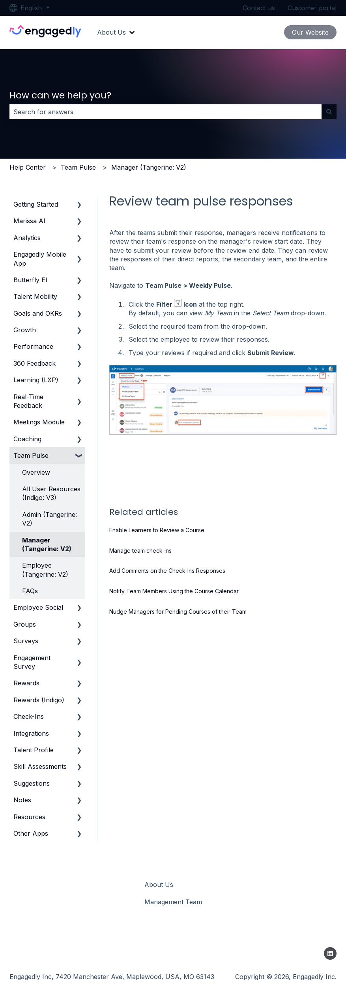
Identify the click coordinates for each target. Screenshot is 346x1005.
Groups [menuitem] (24, 624)
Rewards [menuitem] (26, 683)
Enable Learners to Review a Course (156, 530)
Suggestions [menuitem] (31, 783)
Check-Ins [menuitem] (28, 716)
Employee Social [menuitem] (38, 607)
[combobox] (165, 111)
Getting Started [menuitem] (35, 204)
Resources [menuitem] (29, 817)
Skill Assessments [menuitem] (40, 766)
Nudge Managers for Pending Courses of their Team (178, 611)
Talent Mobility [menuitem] (35, 296)
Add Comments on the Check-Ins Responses (167, 570)
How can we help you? (60, 95)
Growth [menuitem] (24, 330)
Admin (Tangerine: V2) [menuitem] (49, 519)
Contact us (259, 8)
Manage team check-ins (140, 550)
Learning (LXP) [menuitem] (35, 380)
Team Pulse (78, 167)
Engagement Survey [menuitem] (31, 662)
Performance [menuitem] (33, 346)
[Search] (329, 111)
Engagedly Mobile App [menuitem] (39, 258)
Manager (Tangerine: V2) (148, 167)
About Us (111, 32)
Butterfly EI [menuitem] (30, 280)
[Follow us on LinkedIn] (330, 953)
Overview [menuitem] (36, 472)
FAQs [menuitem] (30, 591)
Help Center (27, 167)
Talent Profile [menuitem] (33, 750)
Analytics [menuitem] (27, 238)
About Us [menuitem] (158, 884)
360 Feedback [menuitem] (34, 363)
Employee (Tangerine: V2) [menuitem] (45, 569)
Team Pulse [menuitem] (31, 455)
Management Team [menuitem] (173, 902)
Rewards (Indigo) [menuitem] (38, 700)
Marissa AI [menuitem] (29, 221)
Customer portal (312, 8)
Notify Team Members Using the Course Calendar (174, 591)
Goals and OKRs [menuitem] (37, 313)
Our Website (310, 32)
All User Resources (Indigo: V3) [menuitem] (51, 493)
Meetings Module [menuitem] (39, 422)
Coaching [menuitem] (27, 439)
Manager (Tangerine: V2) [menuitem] (46, 544)
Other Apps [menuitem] (30, 833)
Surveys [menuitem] (25, 641)
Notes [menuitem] (22, 800)
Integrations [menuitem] (31, 733)
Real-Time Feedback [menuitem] (28, 401)
